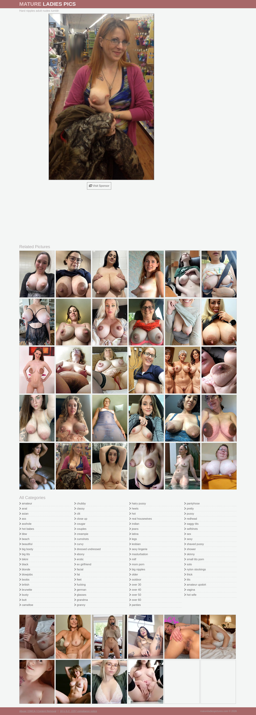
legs (133, 539)
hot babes (26, 528)
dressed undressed (87, 549)
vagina (189, 589)
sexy (188, 539)
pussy (189, 513)
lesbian (135, 544)
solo (188, 564)
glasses (80, 594)
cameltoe (26, 604)
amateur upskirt (195, 584)
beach (24, 539)
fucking (80, 584)
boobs (24, 579)
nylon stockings (195, 569)
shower (190, 549)
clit (77, 513)
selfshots (191, 528)
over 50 (135, 594)
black (23, 564)
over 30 (135, 584)
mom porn (136, 564)
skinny (189, 554)
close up (80, 518)
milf (132, 559)
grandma (81, 599)
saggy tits (191, 523)
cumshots (81, 539)
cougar (79, 523)
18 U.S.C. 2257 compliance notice (78, 711)
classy (79, 508)
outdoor (135, 579)
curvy (79, 544)
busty (24, 594)
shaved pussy (194, 544)
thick (188, 574)
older (133, 574)
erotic (79, 559)
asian (24, 513)
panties (135, 604)
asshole (25, 523)
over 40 (135, 589)
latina (134, 533)
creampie (81, 533)
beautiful (25, 544)
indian (134, 523)
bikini (23, 559)
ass (22, 518)
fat (77, 574)
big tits (24, 554)
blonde (24, 569)
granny (79, 604)
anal (23, 508)
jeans (134, 528)
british (24, 584)
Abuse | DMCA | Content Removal (37, 711)
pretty (189, 508)
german (80, 589)
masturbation (138, 554)
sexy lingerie (138, 549)
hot (132, 513)
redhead (190, 518)
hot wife (190, 594)
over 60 (135, 599)
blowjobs (26, 574)
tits (187, 579)
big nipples (137, 569)
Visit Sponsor (99, 185)
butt (22, 599)
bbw (23, 533)
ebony (79, 554)
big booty (26, 549)
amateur (25, 503)
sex (187, 533)
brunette (25, 589)
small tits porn (194, 559)
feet (77, 579)
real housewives (140, 518)
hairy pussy (137, 503)
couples (80, 528)
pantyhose (192, 503)
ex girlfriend (82, 564)
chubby (80, 503)
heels (134, 508)
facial (78, 569)
